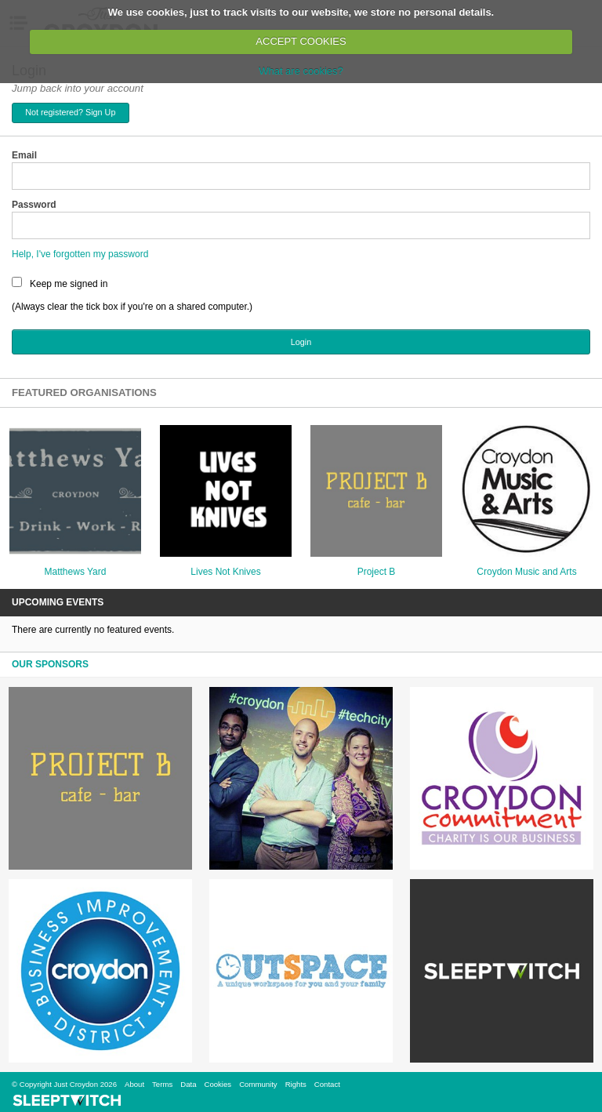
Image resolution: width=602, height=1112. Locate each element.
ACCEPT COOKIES (301, 41)
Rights (295, 1084)
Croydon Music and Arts (526, 571)
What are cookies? (301, 71)
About (134, 1084)
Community (258, 1084)
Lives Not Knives (225, 571)
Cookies (217, 1084)
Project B (376, 571)
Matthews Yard (76, 571)
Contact (327, 1084)
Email (24, 155)
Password (34, 204)
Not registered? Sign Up (70, 112)
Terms (162, 1084)
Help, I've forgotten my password (80, 254)
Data (188, 1084)
